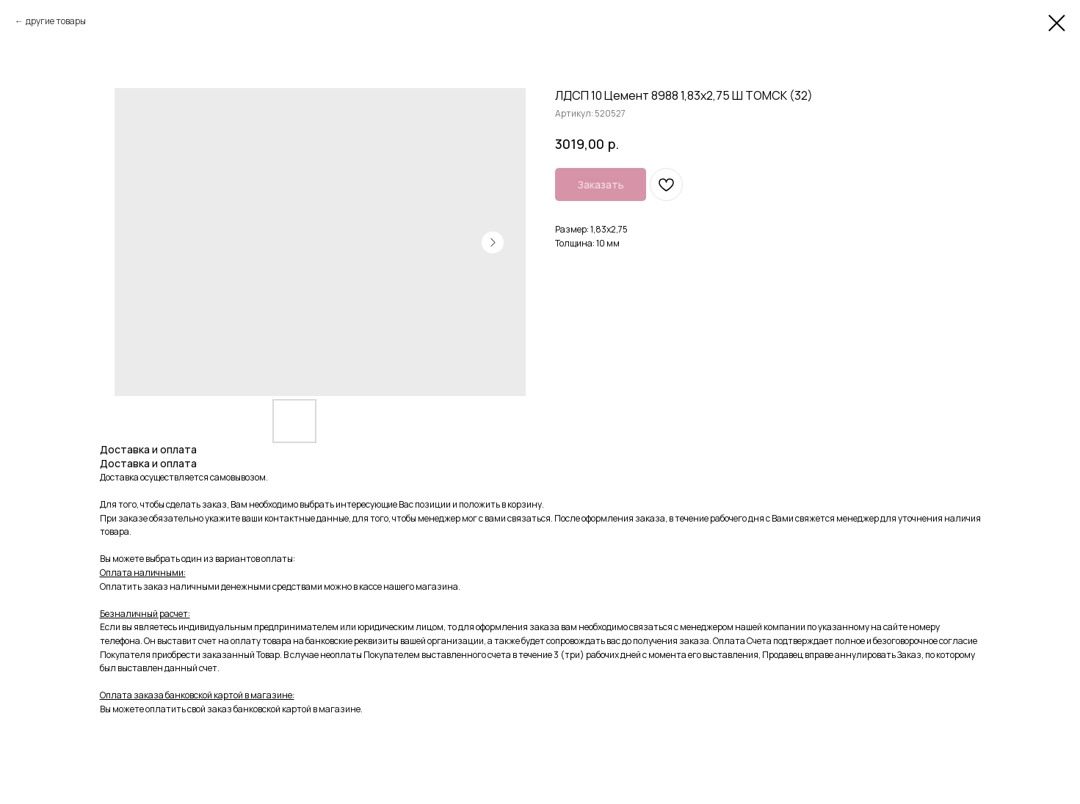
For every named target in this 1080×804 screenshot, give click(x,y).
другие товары (56, 21)
